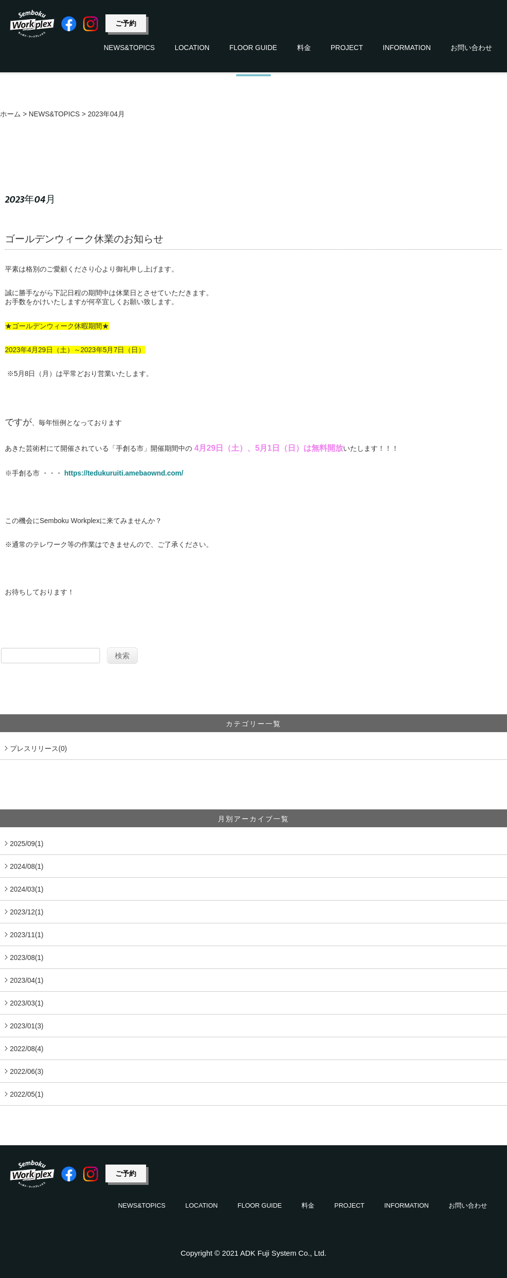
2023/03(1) (27, 1003)
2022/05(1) (27, 1094)
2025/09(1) (27, 844)
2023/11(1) (27, 935)
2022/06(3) (27, 1071)
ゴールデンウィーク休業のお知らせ (84, 238)
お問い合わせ (471, 48)
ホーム (10, 114)
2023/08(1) (27, 957)
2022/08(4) (27, 1049)
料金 (304, 48)
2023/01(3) (27, 1026)
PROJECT (347, 48)
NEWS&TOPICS (128, 48)
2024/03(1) (27, 889)
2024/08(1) (27, 866)
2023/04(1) (27, 980)
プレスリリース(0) (38, 748)
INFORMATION (407, 48)
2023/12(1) (27, 912)
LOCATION (192, 48)
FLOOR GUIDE (253, 48)
